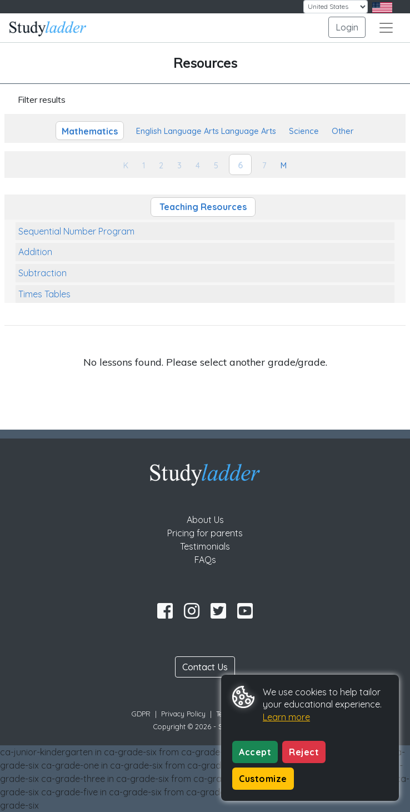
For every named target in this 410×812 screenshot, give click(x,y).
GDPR (141, 713)
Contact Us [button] (205, 666)
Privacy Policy (183, 713)
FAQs (205, 559)
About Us (205, 519)
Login (347, 27)
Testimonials (205, 546)
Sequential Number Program (76, 231)
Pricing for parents (205, 533)
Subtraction (42, 272)
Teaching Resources (203, 206)
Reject (304, 752)
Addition (35, 251)
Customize (263, 778)
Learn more (286, 717)
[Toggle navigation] (386, 27)
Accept (255, 752)
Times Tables (44, 294)
